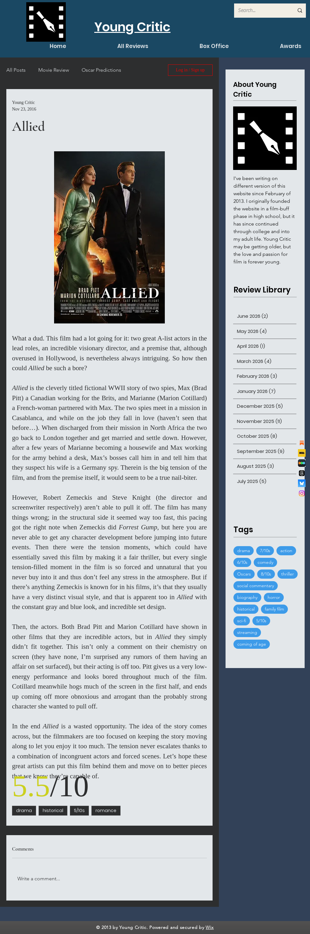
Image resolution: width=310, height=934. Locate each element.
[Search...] (261, 10)
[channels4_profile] (302, 453)
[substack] (302, 443)
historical (53, 810)
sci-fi (241, 621)
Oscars (244, 574)
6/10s (242, 562)
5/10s (79, 810)
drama (24, 810)
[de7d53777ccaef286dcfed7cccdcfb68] (302, 463)
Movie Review (53, 70)
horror (274, 597)
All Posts (16, 70)
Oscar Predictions (101, 70)
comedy (265, 562)
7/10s (265, 550)
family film (274, 609)
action (286, 550)
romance (106, 810)
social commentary (255, 585)
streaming (247, 632)
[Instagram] (302, 493)
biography (247, 597)
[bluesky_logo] (302, 483)
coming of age (251, 644)
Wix (210, 927)
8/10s (266, 574)
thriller (287, 574)
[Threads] (302, 473)
